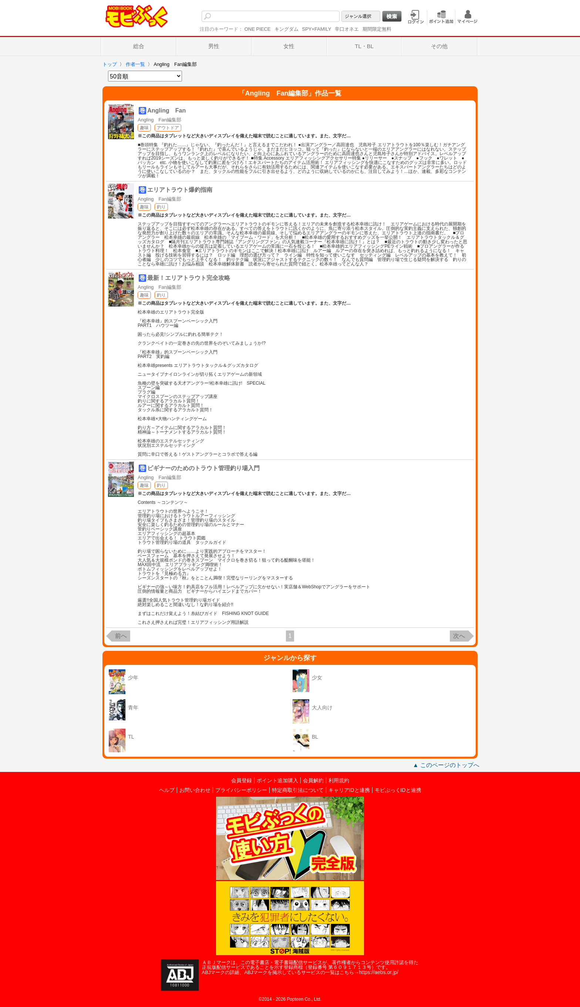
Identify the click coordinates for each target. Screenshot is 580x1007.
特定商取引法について (298, 790)
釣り (161, 207)
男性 (213, 46)
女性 (288, 46)
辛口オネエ (347, 29)
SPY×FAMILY (316, 29)
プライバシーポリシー (241, 790)
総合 (138, 46)
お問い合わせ (194, 790)
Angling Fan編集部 (159, 120)
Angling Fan (166, 110)
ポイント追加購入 (277, 780)
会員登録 (241, 780)
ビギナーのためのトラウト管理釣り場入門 (203, 468)
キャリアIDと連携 (349, 790)
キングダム (286, 29)
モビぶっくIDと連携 (398, 790)
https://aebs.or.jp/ (378, 972)
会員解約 (313, 780)
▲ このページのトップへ (446, 765)
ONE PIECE (258, 29)
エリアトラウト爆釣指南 (179, 190)
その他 (439, 46)
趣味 (144, 127)
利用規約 (338, 780)
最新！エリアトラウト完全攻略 (188, 278)
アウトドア (168, 127)
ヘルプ (167, 790)
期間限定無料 (376, 29)
